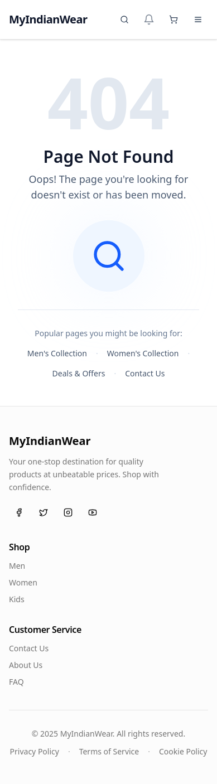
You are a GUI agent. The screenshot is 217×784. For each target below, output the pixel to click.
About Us (25, 665)
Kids (17, 599)
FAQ (16, 681)
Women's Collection (143, 353)
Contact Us (145, 373)
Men (17, 565)
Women (23, 582)
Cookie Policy (183, 751)
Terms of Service (109, 751)
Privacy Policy (34, 751)
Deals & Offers (78, 373)
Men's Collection (57, 353)
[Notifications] (149, 19)
